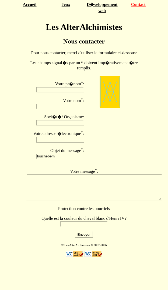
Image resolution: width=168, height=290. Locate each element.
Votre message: (84, 171)
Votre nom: (73, 100)
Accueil (30, 4)
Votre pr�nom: (69, 84)
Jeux (66, 4)
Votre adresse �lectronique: (58, 133)
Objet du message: (67, 150)
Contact (138, 4)
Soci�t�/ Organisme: (64, 116)
